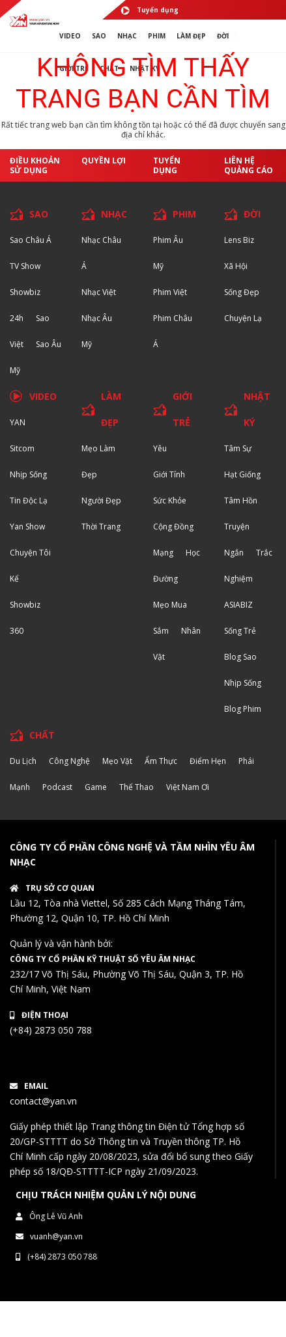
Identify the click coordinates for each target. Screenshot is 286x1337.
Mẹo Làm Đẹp (98, 461)
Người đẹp (101, 500)
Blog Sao (240, 656)
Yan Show (27, 526)
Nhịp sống (28, 474)
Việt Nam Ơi (187, 787)
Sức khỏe (169, 500)
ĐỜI (223, 35)
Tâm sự (237, 448)
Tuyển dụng (150, 10)
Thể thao (136, 787)
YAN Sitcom (22, 435)
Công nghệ (69, 761)
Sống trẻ (240, 630)
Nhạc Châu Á (101, 253)
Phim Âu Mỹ (168, 253)
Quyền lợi (103, 160)
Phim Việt (170, 292)
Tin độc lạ (29, 500)
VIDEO (70, 35)
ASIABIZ (238, 604)
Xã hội (236, 266)
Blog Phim (242, 708)
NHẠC (127, 35)
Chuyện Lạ (243, 318)
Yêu (160, 448)
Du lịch (23, 761)
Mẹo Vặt (117, 761)
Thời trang (101, 526)
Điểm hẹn (208, 761)
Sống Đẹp (241, 292)
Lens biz (239, 240)
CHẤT (42, 735)
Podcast (57, 787)
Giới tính (169, 474)
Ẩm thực (161, 761)
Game (96, 787)
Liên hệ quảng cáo (248, 165)
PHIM (156, 35)
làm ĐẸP (191, 35)
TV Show (25, 266)
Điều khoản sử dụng (35, 165)
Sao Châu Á (30, 240)
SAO (99, 35)
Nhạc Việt (98, 292)
